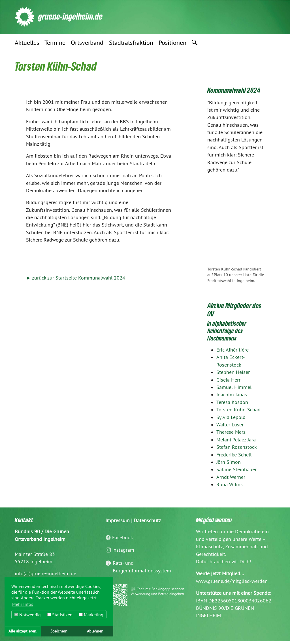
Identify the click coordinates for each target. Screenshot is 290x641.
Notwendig (27, 614)
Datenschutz (147, 520)
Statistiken (59, 614)
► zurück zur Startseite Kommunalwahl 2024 (75, 278)
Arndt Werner (230, 477)
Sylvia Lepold (231, 417)
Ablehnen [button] (95, 631)
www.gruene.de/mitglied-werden (232, 581)
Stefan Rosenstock (236, 447)
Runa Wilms (229, 484)
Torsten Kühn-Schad (238, 410)
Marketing (91, 614)
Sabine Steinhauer (236, 469)
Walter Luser (230, 425)
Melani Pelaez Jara (236, 440)
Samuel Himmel (233, 387)
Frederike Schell (233, 455)
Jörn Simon (228, 462)
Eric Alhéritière (232, 350)
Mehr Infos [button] (22, 604)
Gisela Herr (228, 380)
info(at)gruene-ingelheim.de (45, 573)
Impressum (117, 520)
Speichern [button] (58, 631)
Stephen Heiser (233, 372)
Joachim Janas (231, 395)
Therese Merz (231, 432)
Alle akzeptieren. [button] (22, 631)
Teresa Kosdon (232, 402)
